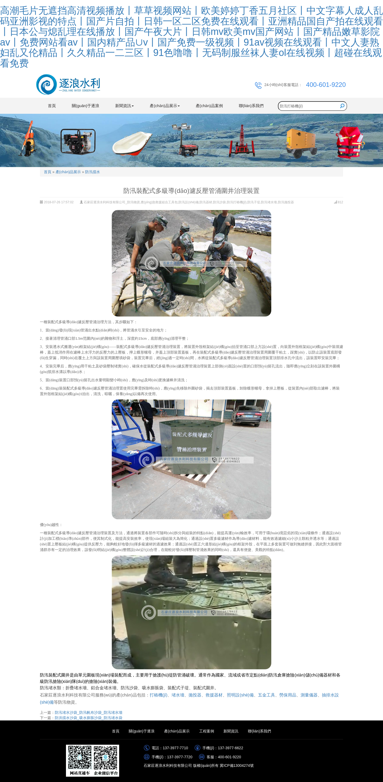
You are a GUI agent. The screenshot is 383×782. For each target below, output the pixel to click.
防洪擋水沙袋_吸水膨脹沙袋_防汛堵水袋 (88, 718)
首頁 (52, 105)
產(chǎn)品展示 (68, 172)
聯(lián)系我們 (251, 105)
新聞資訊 (230, 731)
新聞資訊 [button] (124, 105)
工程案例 (206, 731)
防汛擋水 (92, 172)
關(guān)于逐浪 (85, 105)
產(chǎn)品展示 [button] (165, 105)
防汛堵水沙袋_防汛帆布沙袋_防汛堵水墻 (88, 712)
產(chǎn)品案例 (209, 105)
